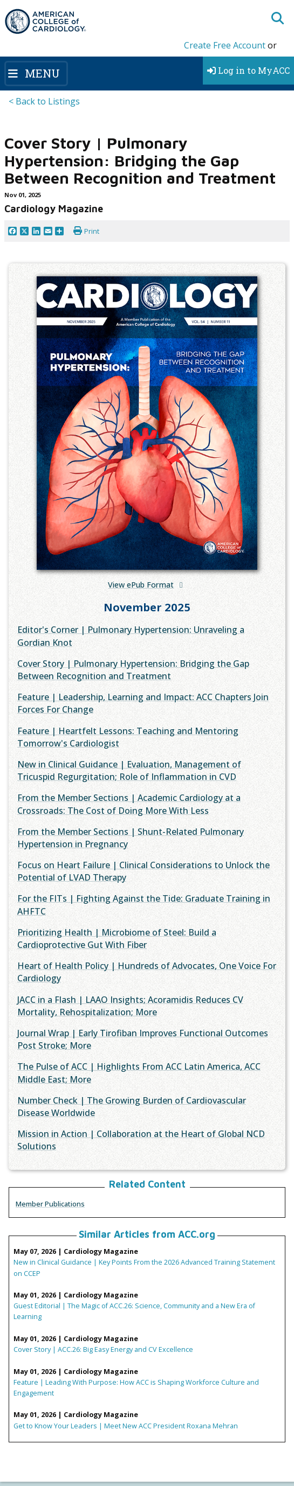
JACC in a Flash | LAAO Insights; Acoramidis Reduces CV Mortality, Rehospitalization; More (130, 1006)
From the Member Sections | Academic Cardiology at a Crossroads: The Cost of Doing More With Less (129, 804)
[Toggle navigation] (36, 73)
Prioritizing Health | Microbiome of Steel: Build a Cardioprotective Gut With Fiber (116, 938)
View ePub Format (141, 585)
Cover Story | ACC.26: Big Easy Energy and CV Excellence (103, 1349)
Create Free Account (224, 45)
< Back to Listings (44, 101)
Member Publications (50, 1204)
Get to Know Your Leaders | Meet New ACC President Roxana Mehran (125, 1426)
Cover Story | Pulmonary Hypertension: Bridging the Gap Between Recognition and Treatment (133, 670)
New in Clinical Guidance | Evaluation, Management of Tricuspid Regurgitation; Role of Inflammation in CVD (129, 770)
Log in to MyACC (248, 70)
